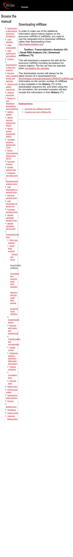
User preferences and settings (11, 53)
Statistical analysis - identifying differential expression (13, 358)
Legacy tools (12, 413)
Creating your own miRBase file (38, 112)
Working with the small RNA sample (13, 297)
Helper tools (12, 386)
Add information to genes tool (11, 203)
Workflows (11, 410)
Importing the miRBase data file (38, 109)
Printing (10, 59)
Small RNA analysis (11, 248)
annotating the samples (37, 68)
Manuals (24, 7)
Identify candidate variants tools (11, 218)
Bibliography (12, 419)
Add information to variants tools (11, 189)
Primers (10, 401)
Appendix (11, 416)
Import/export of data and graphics (11, 67)
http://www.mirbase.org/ (31, 44)
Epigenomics (11, 407)
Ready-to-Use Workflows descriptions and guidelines (12, 103)
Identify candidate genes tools (10, 226)
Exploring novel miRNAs (14, 311)
